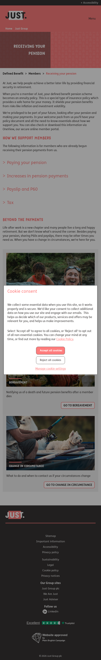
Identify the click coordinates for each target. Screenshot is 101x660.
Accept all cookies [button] (51, 350)
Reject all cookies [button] (50, 360)
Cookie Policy (64, 339)
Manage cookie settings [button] (50, 368)
